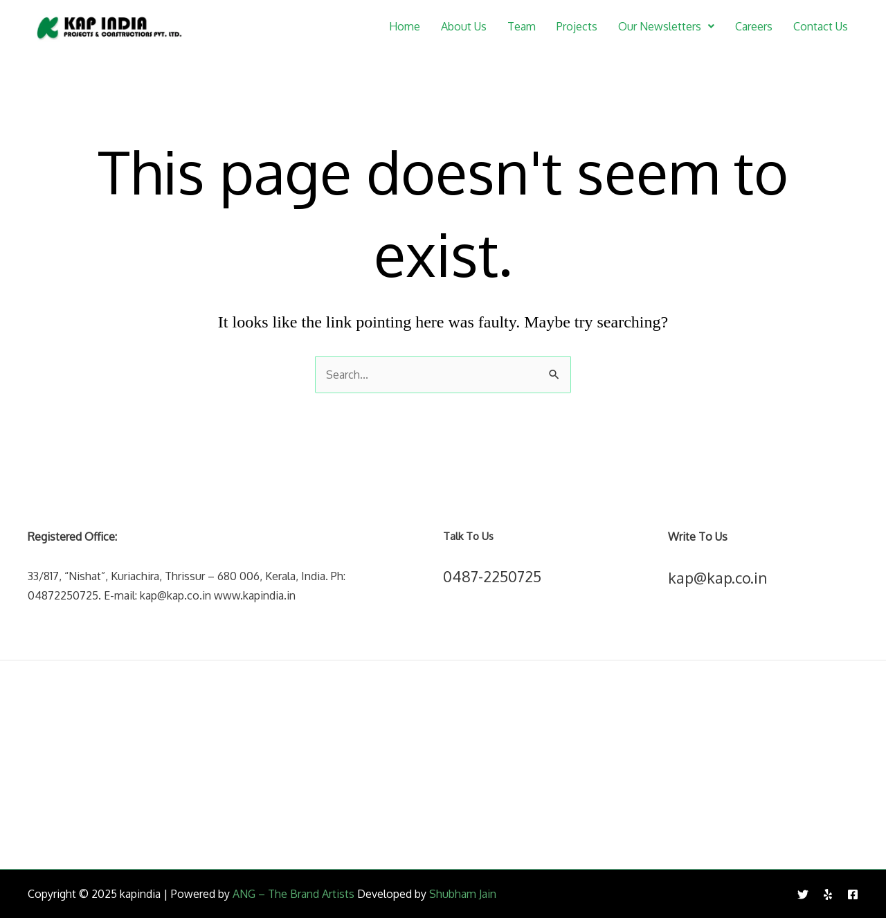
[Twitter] (802, 894)
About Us (464, 26)
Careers (753, 26)
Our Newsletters (666, 26)
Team (521, 26)
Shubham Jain (462, 894)
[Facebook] (852, 894)
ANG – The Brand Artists (293, 894)
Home (404, 26)
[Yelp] (827, 894)
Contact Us (820, 26)
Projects (577, 26)
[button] (666, 26)
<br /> (443, 764)
